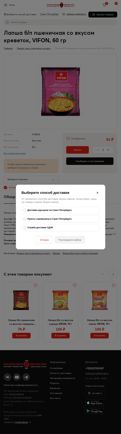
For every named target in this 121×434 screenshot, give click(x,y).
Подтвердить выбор (70, 239)
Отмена (44, 239)
